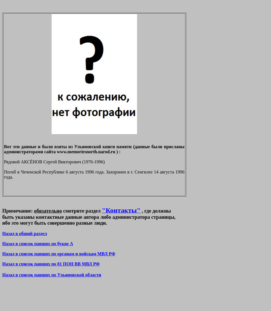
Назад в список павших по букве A (37, 243)
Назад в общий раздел (24, 233)
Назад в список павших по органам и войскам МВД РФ (58, 253)
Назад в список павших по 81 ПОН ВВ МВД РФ (51, 264)
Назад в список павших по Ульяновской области (51, 274)
